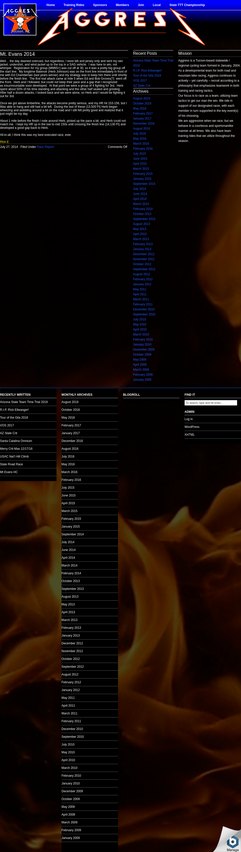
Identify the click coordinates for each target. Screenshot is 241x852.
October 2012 (142, 264)
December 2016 (143, 123)
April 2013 (140, 234)
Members (122, 5)
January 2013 (142, 249)
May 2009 (139, 359)
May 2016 (139, 138)
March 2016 (141, 143)
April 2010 (140, 329)
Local (157, 5)
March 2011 (141, 299)
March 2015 (141, 169)
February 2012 (143, 279)
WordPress (192, 427)
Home (50, 5)
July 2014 (139, 189)
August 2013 (141, 224)
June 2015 (140, 158)
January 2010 (142, 344)
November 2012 (143, 259)
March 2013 (141, 239)
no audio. (37, 395)
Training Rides (74, 5)
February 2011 (143, 304)
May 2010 (139, 324)
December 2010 (143, 309)
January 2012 (142, 284)
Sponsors (100, 5)
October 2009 (142, 354)
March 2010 (141, 334)
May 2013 (139, 229)
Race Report (45, 147)
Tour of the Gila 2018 (147, 75)
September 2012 (144, 269)
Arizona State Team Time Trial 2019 (24, 402)
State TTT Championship (187, 5)
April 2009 (140, 364)
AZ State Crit (141, 85)
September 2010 (144, 314)
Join (141, 5)
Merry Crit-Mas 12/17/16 (16, 448)
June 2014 (140, 194)
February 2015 (143, 174)
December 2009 (143, 349)
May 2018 (139, 108)
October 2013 (142, 214)
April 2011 (140, 294)
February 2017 (143, 113)
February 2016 (143, 148)
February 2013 (143, 244)
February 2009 (143, 374)
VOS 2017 (140, 80)
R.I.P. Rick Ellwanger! (147, 70)
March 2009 (141, 369)
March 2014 (141, 204)
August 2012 (141, 274)
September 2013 (144, 219)
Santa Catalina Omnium (16, 441)
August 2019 (141, 98)
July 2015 (139, 153)
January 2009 (142, 379)
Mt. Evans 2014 (17, 54)
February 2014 (143, 209)
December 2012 (143, 254)
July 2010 (139, 319)
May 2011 (139, 289)
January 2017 (142, 118)
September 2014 (144, 184)
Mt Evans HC (9, 472)
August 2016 (141, 128)
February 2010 (143, 339)
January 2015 (142, 179)
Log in (189, 419)
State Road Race (11, 464)
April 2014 (140, 199)
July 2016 (139, 133)
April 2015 (140, 163)
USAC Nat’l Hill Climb (14, 456)
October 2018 (142, 103)
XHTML (190, 434)
